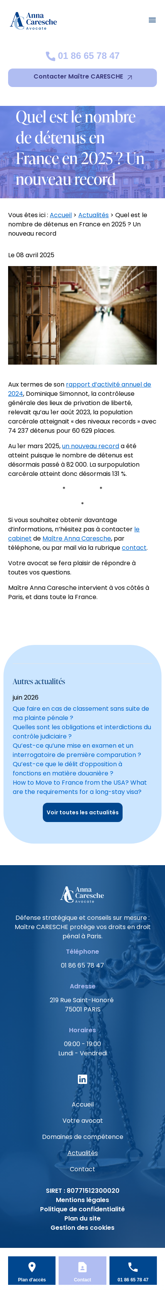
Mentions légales (82, 1200)
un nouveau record (90, 446)
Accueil (61, 215)
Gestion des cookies (82, 1227)
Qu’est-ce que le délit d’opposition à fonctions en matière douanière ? (67, 769)
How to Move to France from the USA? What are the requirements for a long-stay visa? (80, 787)
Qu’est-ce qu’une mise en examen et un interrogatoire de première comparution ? (77, 750)
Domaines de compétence (82, 1136)
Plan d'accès (32, 1280)
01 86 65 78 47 (82, 55)
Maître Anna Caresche (76, 538)
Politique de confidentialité (82, 1209)
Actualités (93, 215)
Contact (82, 1169)
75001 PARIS (82, 1005)
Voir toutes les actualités (83, 812)
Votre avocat (82, 1120)
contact (134, 547)
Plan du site (82, 1218)
